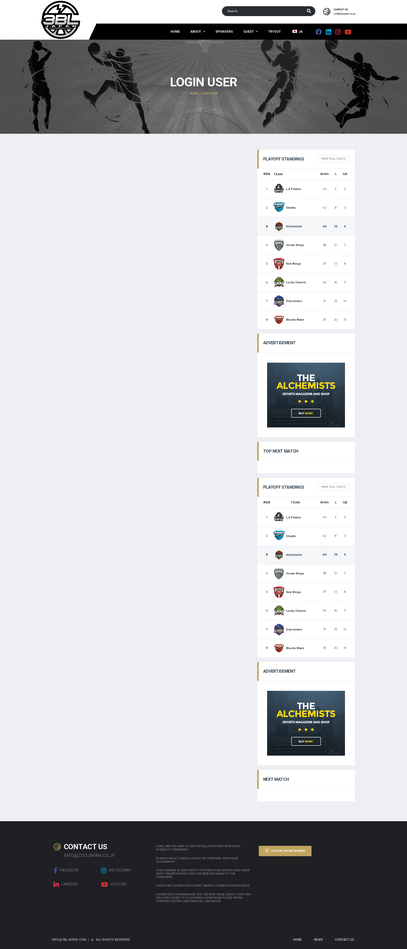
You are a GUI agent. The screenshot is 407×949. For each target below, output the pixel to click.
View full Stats (333, 158)
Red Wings (287, 263)
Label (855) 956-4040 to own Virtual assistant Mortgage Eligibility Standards (198, 848)
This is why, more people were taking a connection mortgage (202, 885)
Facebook (66, 870)
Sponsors (224, 31)
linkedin (65, 884)
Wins (324, 174)
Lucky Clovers (289, 282)
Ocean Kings (288, 245)
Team (278, 174)
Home (175, 31)
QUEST (248, 31)
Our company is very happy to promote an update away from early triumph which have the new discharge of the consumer (202, 874)
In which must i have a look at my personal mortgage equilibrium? (197, 860)
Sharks (284, 207)
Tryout (274, 31)
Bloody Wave (288, 319)
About (195, 31)
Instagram (115, 870)
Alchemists (287, 226)
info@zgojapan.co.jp (344, 13)
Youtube (114, 884)
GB (345, 174)
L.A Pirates (287, 189)
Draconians (287, 301)
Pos (266, 174)
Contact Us (344, 939)
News (318, 939)
